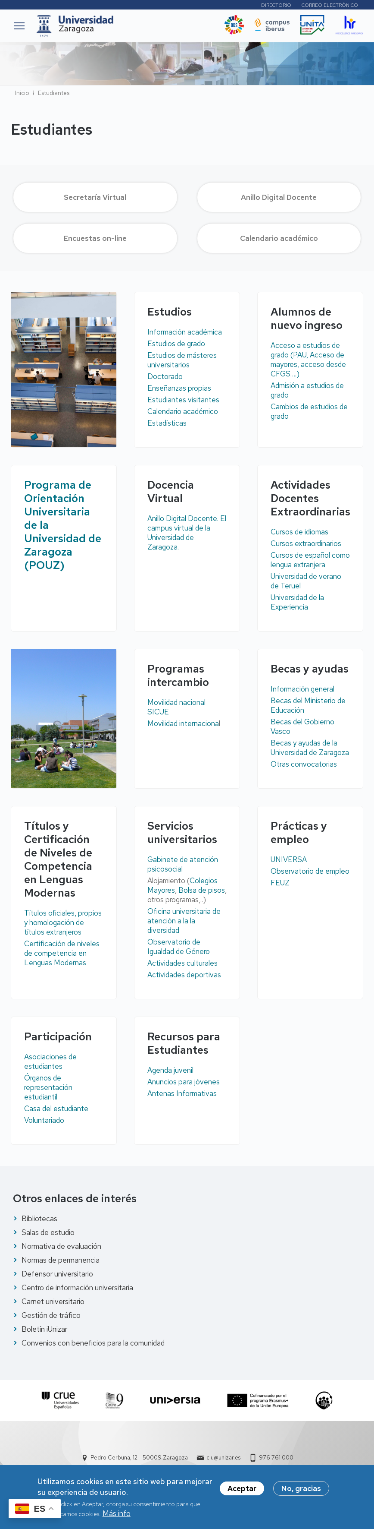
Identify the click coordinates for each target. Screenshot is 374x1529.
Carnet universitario (53, 1301)
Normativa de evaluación (61, 1246)
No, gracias (301, 1492)
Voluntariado (44, 1120)
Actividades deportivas (184, 974)
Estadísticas (167, 423)
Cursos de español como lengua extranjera (310, 559)
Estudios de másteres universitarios (182, 360)
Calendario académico (279, 238)
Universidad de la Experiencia (297, 602)
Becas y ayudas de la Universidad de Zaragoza (310, 747)
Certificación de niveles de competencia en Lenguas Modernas (62, 953)
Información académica (184, 332)
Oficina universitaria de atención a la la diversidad (184, 921)
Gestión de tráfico (51, 1315)
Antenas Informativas (182, 1093)
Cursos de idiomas (299, 532)
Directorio (276, 5)
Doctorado (165, 376)
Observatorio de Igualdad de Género (178, 946)
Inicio (22, 93)
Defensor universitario (57, 1274)
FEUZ (280, 883)
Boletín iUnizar (44, 1329)
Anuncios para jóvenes (183, 1082)
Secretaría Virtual (95, 197)
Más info (117, 1517)
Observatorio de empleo (310, 871)
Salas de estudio (48, 1232)
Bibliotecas (39, 1218)
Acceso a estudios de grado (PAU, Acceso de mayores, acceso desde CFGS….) (308, 360)
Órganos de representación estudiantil (48, 1087)
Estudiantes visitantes (183, 399)
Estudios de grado (176, 343)
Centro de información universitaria (77, 1287)
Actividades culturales (182, 963)
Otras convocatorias (304, 764)
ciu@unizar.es (223, 1457)
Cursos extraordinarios (306, 543)
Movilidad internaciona (183, 723)
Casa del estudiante (56, 1108)
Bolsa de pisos (201, 890)
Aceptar (242, 1492)
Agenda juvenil (170, 1070)
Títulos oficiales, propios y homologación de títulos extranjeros (63, 922)
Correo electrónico (330, 5)
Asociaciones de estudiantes (50, 1061)
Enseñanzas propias (179, 388)
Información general (302, 689)
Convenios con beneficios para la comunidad (93, 1343)
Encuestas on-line (95, 238)
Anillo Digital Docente (279, 197)
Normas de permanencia (61, 1260)
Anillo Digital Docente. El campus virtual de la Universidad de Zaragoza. (186, 533)
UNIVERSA (289, 859)
